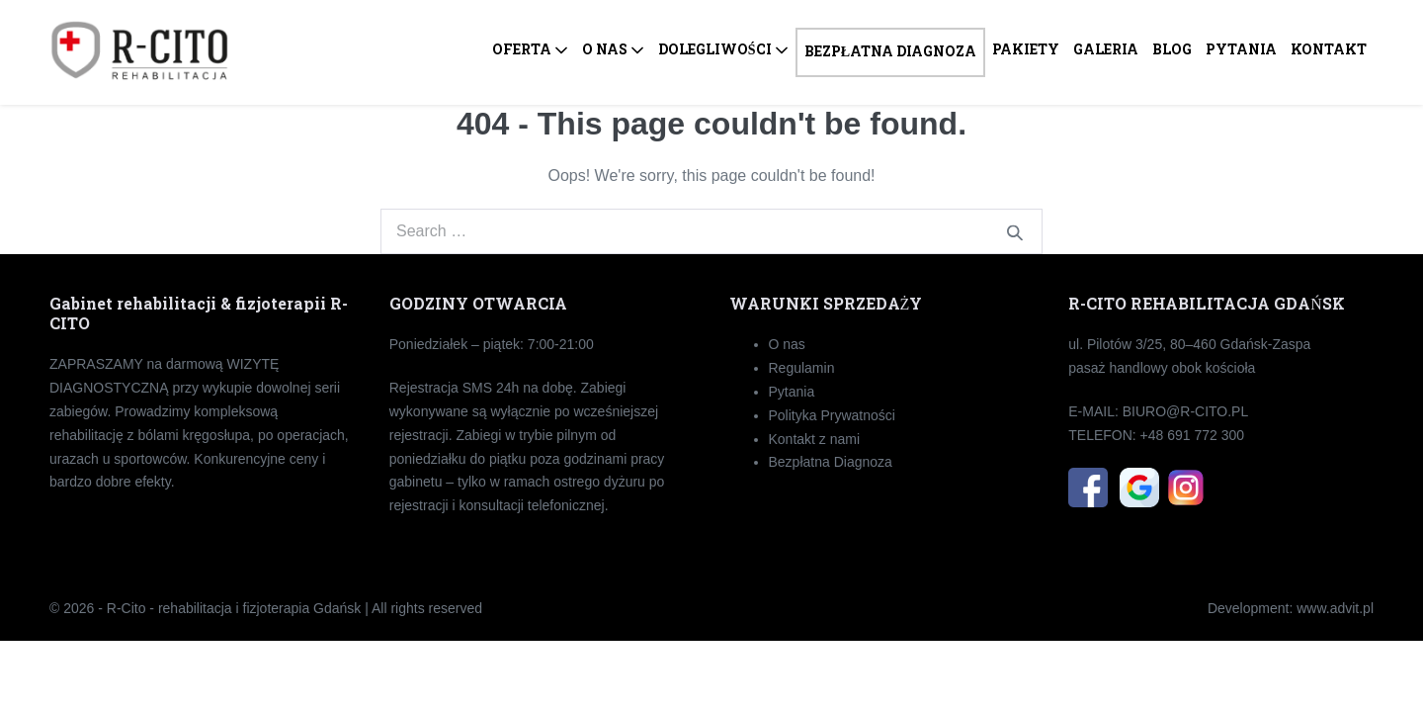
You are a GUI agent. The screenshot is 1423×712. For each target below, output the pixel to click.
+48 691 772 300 (1192, 435)
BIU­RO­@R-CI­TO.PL (1186, 411)
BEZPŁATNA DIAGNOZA (890, 51)
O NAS (613, 49)
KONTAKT (1329, 49)
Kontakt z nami (815, 439)
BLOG (1172, 49)
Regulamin (802, 368)
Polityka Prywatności (832, 415)
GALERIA (1105, 49)
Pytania (792, 392)
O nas (787, 344)
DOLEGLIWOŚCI (723, 49)
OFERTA (530, 49)
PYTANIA (1241, 49)
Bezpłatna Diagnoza (830, 462)
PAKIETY (1025, 49)
